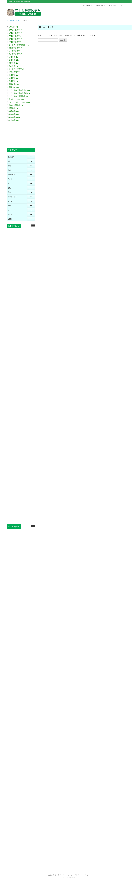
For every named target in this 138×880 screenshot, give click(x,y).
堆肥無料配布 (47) (15, 48)
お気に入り (124, 5)
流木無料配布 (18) (15, 30)
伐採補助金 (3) (14, 87)
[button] (34, 225)
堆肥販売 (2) (13, 63)
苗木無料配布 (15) (15, 54)
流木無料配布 (87, 5)
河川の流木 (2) (14, 120)
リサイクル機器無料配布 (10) (19, 90)
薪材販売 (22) (14, 60)
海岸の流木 (113, 5)
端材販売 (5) (13, 57)
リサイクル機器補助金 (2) (18, 96)
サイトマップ (67, 875)
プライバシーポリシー (82, 875)
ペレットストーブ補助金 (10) (19, 102)
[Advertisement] (115, 12)
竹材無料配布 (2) (15, 36)
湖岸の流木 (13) (14, 117)
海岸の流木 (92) (14, 114)
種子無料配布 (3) (15, 51)
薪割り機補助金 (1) (16, 105)
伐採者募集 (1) (14, 84)
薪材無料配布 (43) (15, 33)
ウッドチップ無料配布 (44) (19, 45)
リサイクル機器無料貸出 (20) (19, 93)
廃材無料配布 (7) (15, 42)
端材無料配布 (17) (15, 39)
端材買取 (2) (13, 78)
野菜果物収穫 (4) (15, 72)
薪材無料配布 (100, 5)
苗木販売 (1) (13, 66)
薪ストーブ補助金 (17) (17, 99)
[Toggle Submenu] (31, 157)
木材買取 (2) (13, 75)
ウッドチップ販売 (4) (16, 69)
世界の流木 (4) (14, 111)
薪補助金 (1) (13, 108)
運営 (59, 875)
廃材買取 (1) (13, 81)
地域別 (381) (13, 27)
